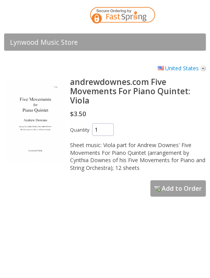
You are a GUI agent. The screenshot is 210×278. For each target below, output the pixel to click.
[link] (184, 16)
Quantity (79, 130)
